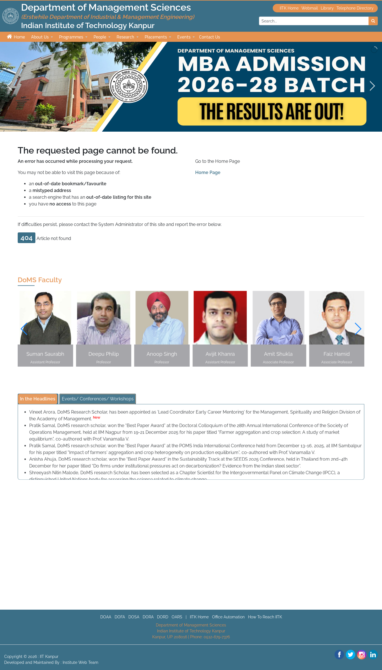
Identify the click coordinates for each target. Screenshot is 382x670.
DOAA (105, 617)
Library (327, 8)
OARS (177, 617)
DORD (162, 617)
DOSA (133, 617)
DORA (148, 617)
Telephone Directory (355, 8)
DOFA (120, 617)
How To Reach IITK (265, 617)
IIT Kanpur (49, 656)
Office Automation (228, 617)
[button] (357, 330)
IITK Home (289, 8)
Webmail (309, 8)
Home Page (207, 172)
